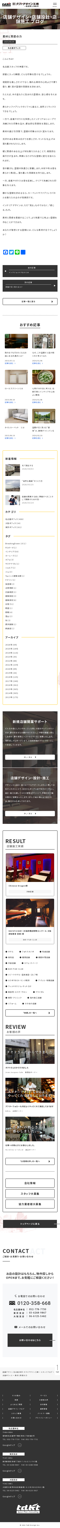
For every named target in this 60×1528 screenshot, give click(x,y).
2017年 (8, 681)
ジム (7, 572)
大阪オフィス (10, 523)
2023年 (8, 656)
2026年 (8, 644)
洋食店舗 (12, 963)
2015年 (8, 689)
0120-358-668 (34, 1303)
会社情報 (30, 1183)
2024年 (8, 652)
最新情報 (43, 1409)
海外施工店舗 (36, 997)
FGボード (9, 547)
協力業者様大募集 (30, 1204)
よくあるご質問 (16, 1404)
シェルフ (8, 567)
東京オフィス (10, 527)
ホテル (11, 951)
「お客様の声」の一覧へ (30, 1161)
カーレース (10, 555)
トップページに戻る (30, 1223)
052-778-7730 (37, 1309)
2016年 (8, 685)
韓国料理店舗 (44, 957)
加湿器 (8, 584)
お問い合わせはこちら (30, 1340)
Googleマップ (9, 1445)
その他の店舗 (30, 1003)
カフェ (8, 559)
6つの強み (16, 1395)
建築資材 (9, 600)
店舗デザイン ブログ (16, 1409)
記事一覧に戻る (28, 301)
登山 (7, 616)
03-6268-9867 (37, 1312)
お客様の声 (43, 1400)
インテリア (9, 551)
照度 (7, 608)
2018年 (8, 677)
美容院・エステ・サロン (17, 992)
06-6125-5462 (37, 1316)
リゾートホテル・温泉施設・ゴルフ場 (23, 974)
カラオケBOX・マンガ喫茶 (19, 980)
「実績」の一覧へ (30, 1012)
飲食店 (8, 628)
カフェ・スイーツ (31, 963)
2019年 (8, 673)
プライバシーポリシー (43, 1418)
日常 (7, 604)
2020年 (8, 669)
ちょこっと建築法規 (13, 576)
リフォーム (12, 1003)
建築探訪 (9, 596)
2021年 (8, 665)
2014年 (8, 693)
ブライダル (39, 992)
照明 (7, 612)
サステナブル (10, 563)
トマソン (8, 580)
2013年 (8, 697)
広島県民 (9, 592)
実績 (16, 1400)
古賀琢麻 (9, 588)
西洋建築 (9, 624)
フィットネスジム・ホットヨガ (19, 986)
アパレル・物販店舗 (46, 980)
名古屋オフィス (14, 48)
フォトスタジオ (28, 951)
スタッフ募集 (16, 1413)
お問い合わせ (16, 1418)
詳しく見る (28, 757)
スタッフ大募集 (30, 1193)
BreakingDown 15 (14, 543)
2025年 (8, 648)
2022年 (8, 661)
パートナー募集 (44, 1413)
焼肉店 (11, 957)
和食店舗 (46, 951)
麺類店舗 (26, 957)
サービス (43, 1395)
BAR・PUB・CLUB (16, 969)
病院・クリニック (15, 997)
